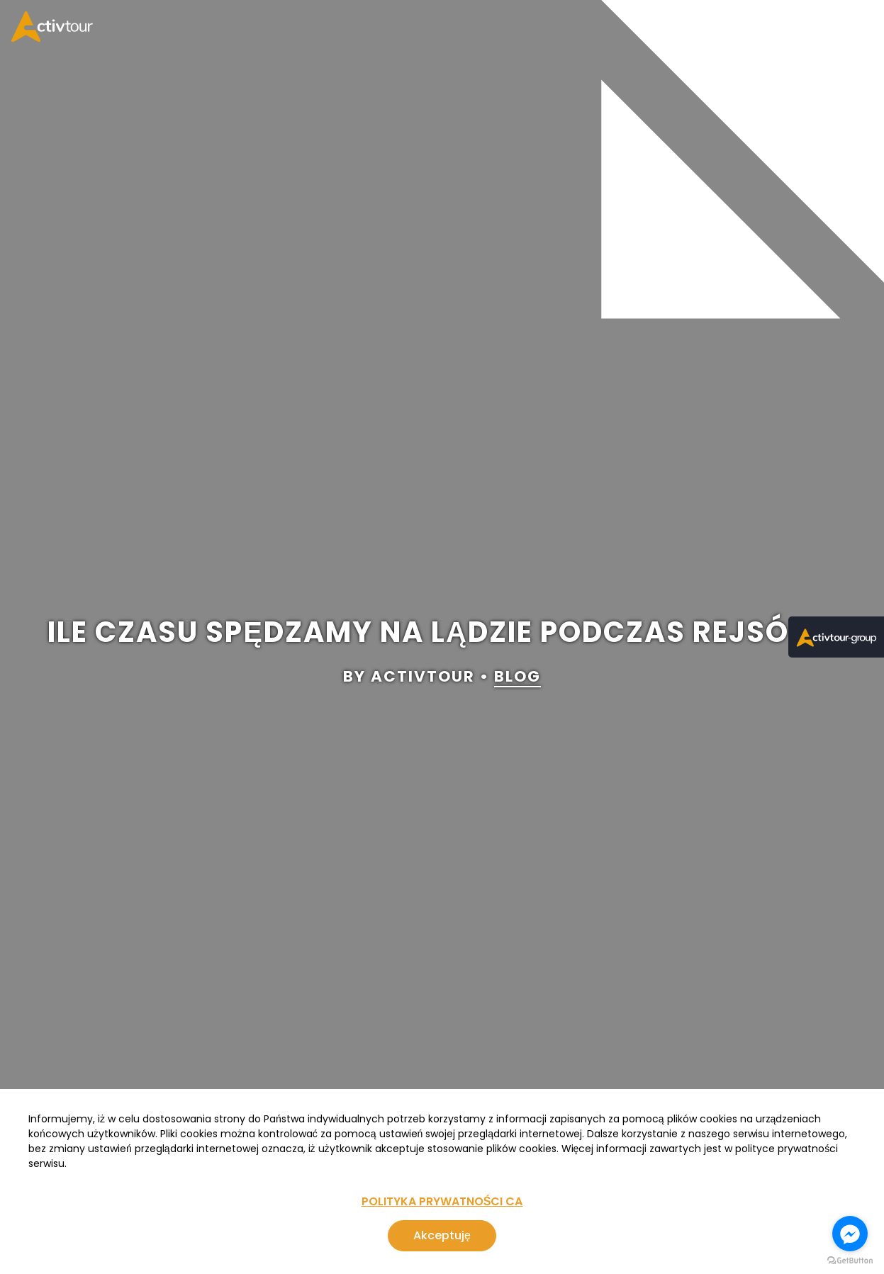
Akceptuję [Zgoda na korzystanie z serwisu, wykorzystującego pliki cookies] (442, 1235)
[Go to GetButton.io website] (850, 1260)
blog (517, 677)
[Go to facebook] (850, 1233)
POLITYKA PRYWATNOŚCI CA (442, 1201)
